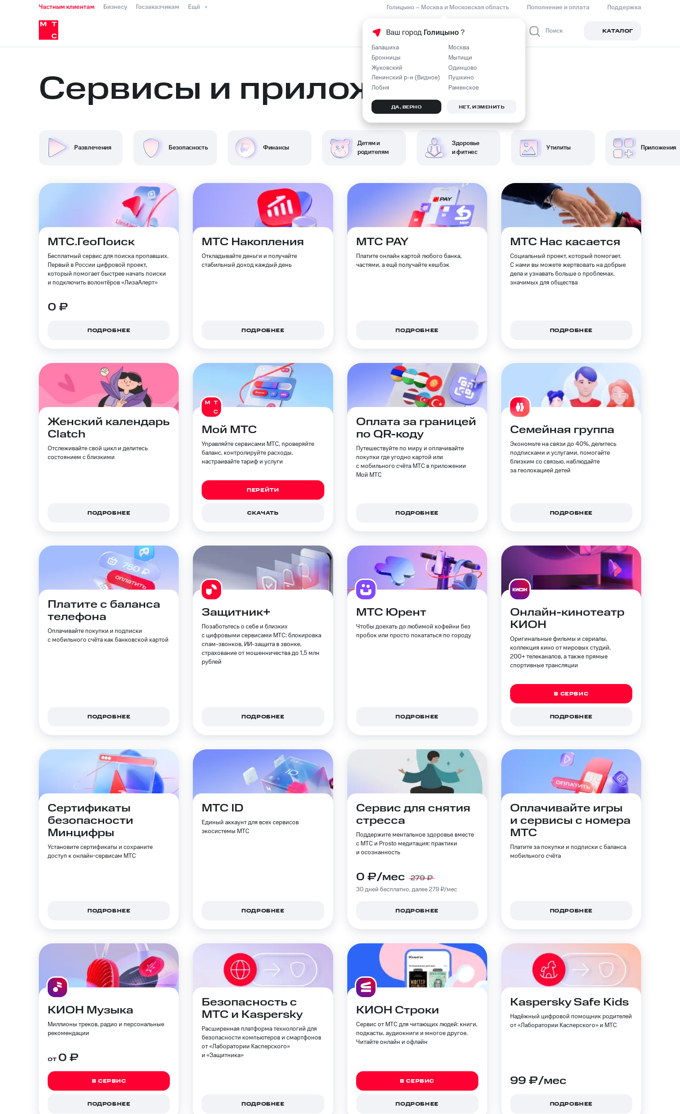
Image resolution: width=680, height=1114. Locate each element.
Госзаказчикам (157, 7)
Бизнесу (115, 7)
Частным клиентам (66, 7)
